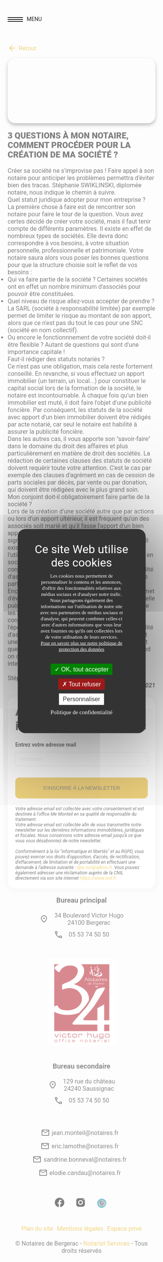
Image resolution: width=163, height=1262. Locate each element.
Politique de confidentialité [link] (81, 712)
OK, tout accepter (82, 669)
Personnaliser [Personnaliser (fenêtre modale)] (81, 699)
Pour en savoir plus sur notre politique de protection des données (81, 646)
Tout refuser (81, 684)
